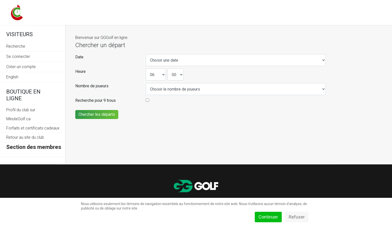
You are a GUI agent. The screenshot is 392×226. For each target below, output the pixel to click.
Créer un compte (21, 66)
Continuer (268, 217)
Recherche (15, 46)
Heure (80, 71)
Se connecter (18, 56)
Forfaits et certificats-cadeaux (33, 128)
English (12, 77)
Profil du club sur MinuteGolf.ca (20, 114)
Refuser (297, 217)
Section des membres (33, 147)
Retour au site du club (25, 137)
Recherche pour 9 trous (95, 100)
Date (79, 57)
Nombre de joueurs (91, 86)
